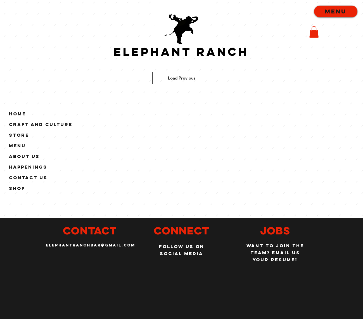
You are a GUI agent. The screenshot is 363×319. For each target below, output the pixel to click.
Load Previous (182, 78)
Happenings (28, 167)
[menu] (335, 11)
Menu (17, 145)
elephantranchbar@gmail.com (90, 245)
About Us (24, 156)
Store (19, 135)
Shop (17, 188)
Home (17, 114)
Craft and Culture (40, 124)
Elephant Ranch (181, 52)
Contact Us (28, 177)
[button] (314, 32)
